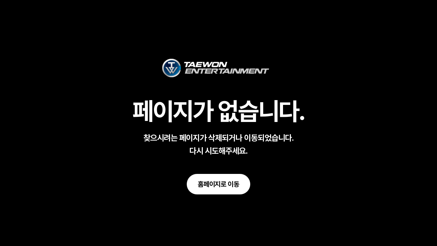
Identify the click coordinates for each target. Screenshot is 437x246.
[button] (218, 184)
